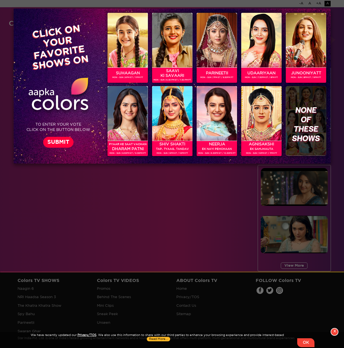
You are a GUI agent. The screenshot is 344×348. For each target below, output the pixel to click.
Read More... (158, 339)
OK (306, 342)
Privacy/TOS (86, 335)
